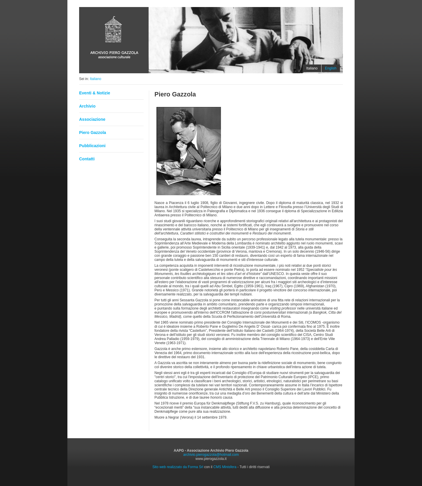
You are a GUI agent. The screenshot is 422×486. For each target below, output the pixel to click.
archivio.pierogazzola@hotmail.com (211, 455)
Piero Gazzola (92, 132)
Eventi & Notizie (94, 93)
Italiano (95, 79)
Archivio (87, 106)
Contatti (87, 159)
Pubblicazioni (92, 145)
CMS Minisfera (224, 467)
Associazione (92, 119)
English (330, 68)
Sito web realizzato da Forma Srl (177, 467)
